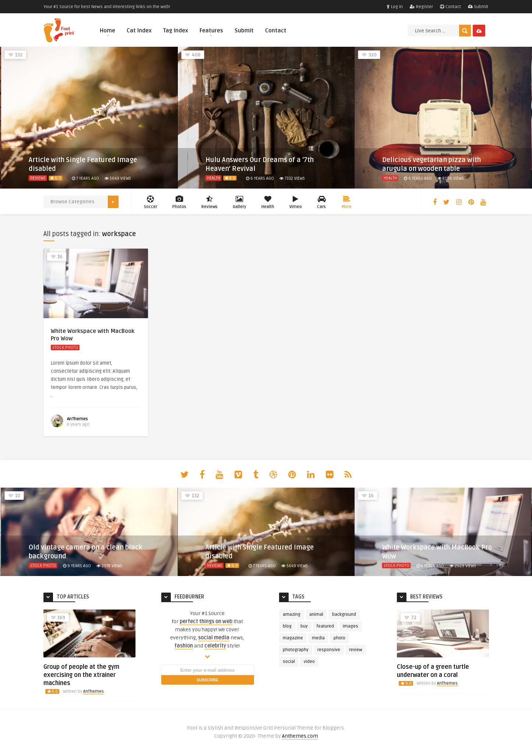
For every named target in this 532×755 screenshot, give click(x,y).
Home (107, 31)
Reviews (38, 178)
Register (421, 7)
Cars (322, 202)
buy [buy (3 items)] (304, 626)
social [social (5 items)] (289, 661)
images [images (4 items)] (350, 626)
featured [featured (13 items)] (325, 626)
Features (211, 31)
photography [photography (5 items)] (296, 650)
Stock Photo (65, 347)
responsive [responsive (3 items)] (328, 650)
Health (213, 178)
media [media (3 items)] (318, 638)
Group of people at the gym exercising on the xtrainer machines (81, 675)
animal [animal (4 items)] (316, 614)
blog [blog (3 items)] (287, 626)
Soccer (150, 202)
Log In (395, 7)
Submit (478, 7)
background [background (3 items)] (344, 614)
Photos (179, 202)
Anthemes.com (300, 736)
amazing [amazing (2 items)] (291, 614)
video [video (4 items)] (309, 661)
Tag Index (175, 30)
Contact (450, 7)
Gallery (239, 202)
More (347, 202)
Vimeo (295, 202)
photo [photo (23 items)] (339, 638)
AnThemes (77, 419)
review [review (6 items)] (355, 650)
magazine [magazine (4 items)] (293, 638)
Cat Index (139, 30)
